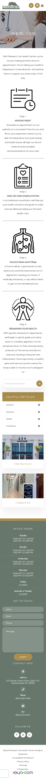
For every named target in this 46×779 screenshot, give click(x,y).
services (10, 412)
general (9, 405)
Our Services (23, 463)
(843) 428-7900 (23, 698)
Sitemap (23, 765)
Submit (23, 657)
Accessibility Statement (23, 758)
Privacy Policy (23, 762)
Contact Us (23, 502)
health (9, 419)
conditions (11, 426)
